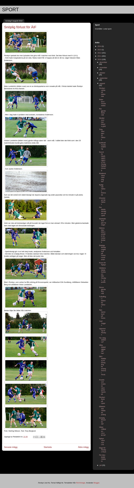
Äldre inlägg (83, 447)
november (103, 67)
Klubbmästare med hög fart (102, 177)
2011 (100, 56)
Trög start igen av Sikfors (102, 134)
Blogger (96, 483)
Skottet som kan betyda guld (102, 122)
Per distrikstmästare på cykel (102, 211)
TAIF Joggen (102, 323)
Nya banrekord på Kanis (102, 314)
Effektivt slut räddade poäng (102, 411)
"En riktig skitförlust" (102, 340)
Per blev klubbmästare (102, 458)
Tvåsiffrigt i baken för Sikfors (102, 302)
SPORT (10, 9)
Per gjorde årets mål (102, 112)
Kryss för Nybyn (102, 264)
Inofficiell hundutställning (102, 146)
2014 (100, 46)
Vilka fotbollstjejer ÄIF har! (102, 349)
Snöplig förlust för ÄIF (102, 421)
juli (101, 465)
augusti (102, 83)
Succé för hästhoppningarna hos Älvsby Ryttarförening (102, 161)
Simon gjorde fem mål (102, 290)
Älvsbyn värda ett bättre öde (102, 92)
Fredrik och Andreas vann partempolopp (102, 387)
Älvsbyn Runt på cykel (102, 400)
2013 (100, 50)
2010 (100, 59)
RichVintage (80, 483)
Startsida (48, 447)
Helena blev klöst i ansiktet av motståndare (102, 235)
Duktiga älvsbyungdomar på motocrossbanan (102, 252)
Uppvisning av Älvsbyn (102, 332)
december (103, 62)
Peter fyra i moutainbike (102, 103)
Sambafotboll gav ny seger (102, 222)
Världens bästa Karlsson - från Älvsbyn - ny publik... (102, 276)
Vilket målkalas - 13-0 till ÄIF (102, 431)
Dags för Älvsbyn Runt (102, 450)
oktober (102, 73)
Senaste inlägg (10, 447)
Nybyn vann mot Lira (102, 442)
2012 (100, 53)
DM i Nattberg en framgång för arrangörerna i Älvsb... (102, 367)
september (103, 78)
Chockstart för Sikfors (102, 201)
